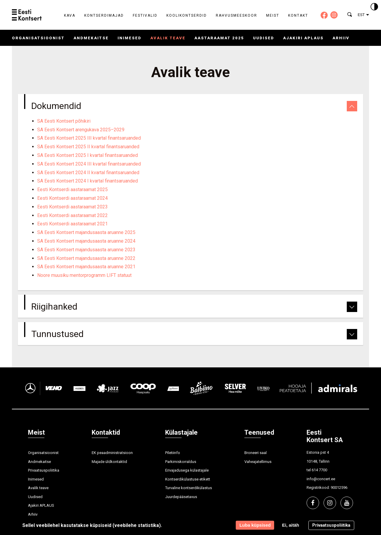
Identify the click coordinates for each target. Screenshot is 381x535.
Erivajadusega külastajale (187, 470)
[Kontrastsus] (374, 7)
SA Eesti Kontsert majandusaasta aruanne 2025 (86, 232)
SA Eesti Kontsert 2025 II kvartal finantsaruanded (88, 146)
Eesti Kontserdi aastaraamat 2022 (72, 215)
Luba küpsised (255, 525)
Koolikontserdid (186, 15)
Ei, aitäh (290, 525)
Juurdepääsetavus (181, 497)
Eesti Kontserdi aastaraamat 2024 (72, 198)
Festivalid (145, 15)
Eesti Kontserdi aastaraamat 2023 (72, 207)
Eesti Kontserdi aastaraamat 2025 (72, 189)
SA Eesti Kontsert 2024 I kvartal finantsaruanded (87, 181)
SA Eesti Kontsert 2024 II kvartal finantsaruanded (88, 172)
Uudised (263, 38)
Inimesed (129, 38)
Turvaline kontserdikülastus (188, 488)
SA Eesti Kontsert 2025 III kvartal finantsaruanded (89, 138)
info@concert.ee (321, 479)
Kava (69, 15)
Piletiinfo (172, 452)
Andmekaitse (91, 38)
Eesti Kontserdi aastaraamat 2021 (72, 224)
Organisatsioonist (38, 38)
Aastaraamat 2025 (219, 38)
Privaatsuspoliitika (43, 470)
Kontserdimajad (104, 15)
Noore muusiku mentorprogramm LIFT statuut (84, 275)
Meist (272, 15)
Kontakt (298, 15)
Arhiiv (340, 38)
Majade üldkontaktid (109, 461)
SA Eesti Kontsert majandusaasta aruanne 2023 (86, 249)
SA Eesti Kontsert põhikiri (63, 121)
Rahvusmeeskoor (236, 15)
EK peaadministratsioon (112, 452)
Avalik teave (167, 38)
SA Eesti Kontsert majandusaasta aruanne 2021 (86, 266)
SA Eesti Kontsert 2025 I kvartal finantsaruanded (87, 155)
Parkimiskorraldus (180, 461)
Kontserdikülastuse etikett (187, 479)
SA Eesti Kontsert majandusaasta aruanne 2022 (86, 258)
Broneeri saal (255, 452)
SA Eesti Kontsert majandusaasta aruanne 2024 (86, 241)
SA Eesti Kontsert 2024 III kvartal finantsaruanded (89, 164)
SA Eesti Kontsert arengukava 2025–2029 (80, 129)
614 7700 (319, 470)
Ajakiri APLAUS (303, 38)
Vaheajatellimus (257, 461)
